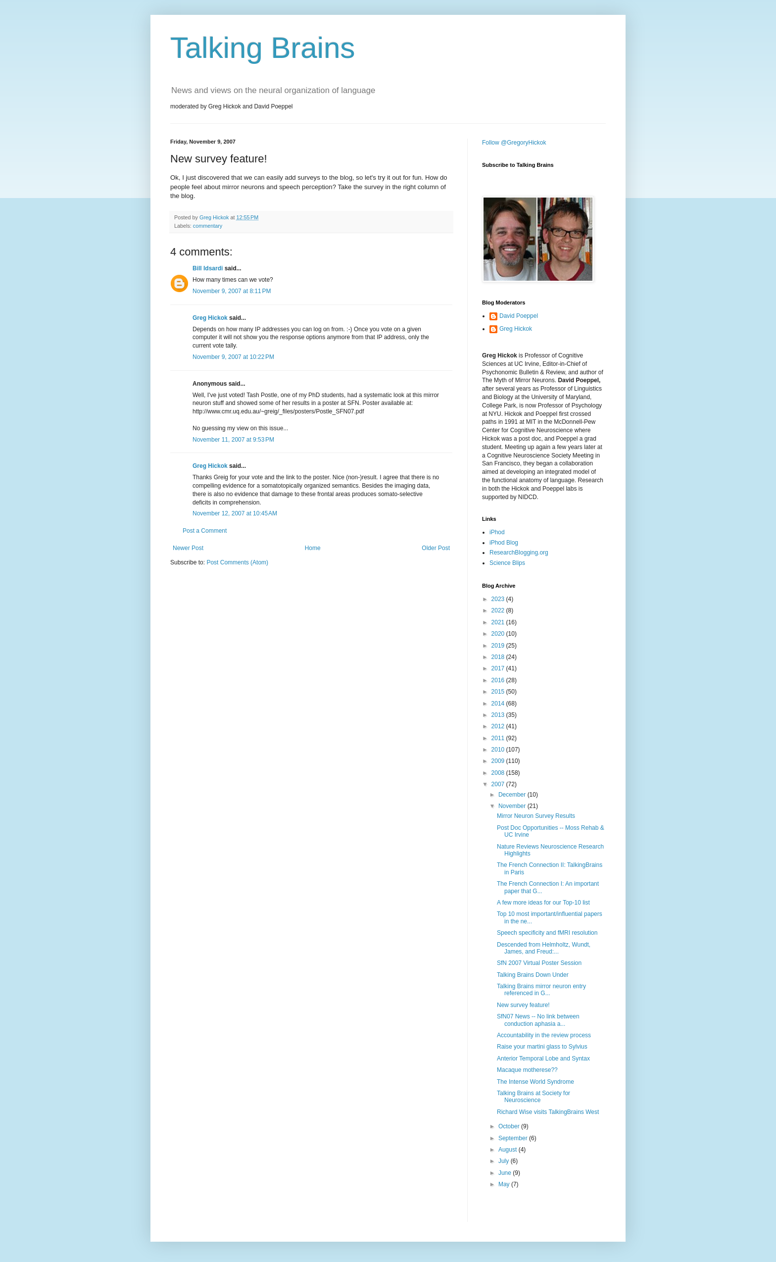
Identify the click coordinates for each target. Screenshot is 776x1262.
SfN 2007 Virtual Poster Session (539, 962)
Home (313, 548)
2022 (498, 610)
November (513, 806)
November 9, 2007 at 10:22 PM (233, 356)
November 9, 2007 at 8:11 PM (232, 291)
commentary (207, 226)
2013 (498, 714)
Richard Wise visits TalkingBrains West (548, 1112)
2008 (498, 772)
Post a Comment (205, 530)
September (513, 1138)
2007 (498, 784)
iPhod (497, 532)
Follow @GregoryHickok (514, 142)
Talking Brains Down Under (533, 974)
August (508, 1149)
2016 (498, 680)
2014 (498, 703)
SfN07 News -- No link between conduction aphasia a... (538, 1020)
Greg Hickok (210, 317)
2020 (498, 633)
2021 (498, 622)
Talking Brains (262, 47)
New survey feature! (523, 1005)
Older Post (436, 548)
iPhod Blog (503, 542)
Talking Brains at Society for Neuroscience (533, 1097)
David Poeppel (518, 315)
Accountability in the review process (544, 1035)
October (509, 1126)
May (504, 1184)
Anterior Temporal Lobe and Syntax (543, 1058)
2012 (498, 726)
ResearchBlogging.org (518, 552)
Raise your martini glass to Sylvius (542, 1046)
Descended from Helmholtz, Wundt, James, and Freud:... (543, 948)
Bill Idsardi (208, 268)
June (505, 1172)
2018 (498, 657)
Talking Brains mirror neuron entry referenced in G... (541, 990)
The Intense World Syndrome (535, 1081)
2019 (498, 645)
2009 (498, 760)
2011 (498, 738)
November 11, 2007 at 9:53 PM (233, 439)
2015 (498, 691)
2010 (498, 749)
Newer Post (188, 548)
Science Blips (507, 562)
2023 (498, 599)
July (504, 1161)
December (513, 794)
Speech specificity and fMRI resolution (547, 932)
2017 (498, 668)
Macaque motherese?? (527, 1069)
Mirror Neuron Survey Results (536, 815)
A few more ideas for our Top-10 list (543, 902)
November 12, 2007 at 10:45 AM (235, 513)
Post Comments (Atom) (237, 562)
